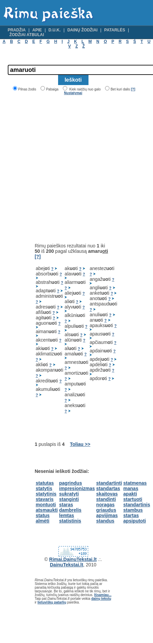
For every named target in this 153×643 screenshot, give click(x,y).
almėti (42, 521)
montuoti (46, 504)
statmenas (135, 483)
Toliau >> (80, 444)
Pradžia (17, 30)
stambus (133, 510)
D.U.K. (55, 30)
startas (131, 515)
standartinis (136, 504)
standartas (108, 488)
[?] (133, 89)
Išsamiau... (102, 595)
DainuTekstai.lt (66, 564)
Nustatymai (73, 93)
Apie (37, 30)
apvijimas (107, 515)
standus (105, 521)
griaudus (106, 510)
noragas (105, 504)
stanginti (69, 499)
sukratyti (69, 494)
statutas (45, 483)
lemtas (66, 515)
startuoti (132, 499)
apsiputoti (134, 521)
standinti (106, 499)
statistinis (70, 521)
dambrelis (70, 510)
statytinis (46, 494)
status (43, 515)
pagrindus (70, 483)
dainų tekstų (101, 598)
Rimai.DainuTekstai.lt (73, 559)
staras (66, 504)
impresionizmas (77, 488)
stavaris (45, 499)
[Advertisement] (63, 169)
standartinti (109, 483)
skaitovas (107, 494)
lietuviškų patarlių (51, 602)
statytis (44, 488)
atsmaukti (47, 510)
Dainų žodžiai (82, 30)
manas (130, 488)
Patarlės (114, 30)
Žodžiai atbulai (26, 34)
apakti (130, 494)
